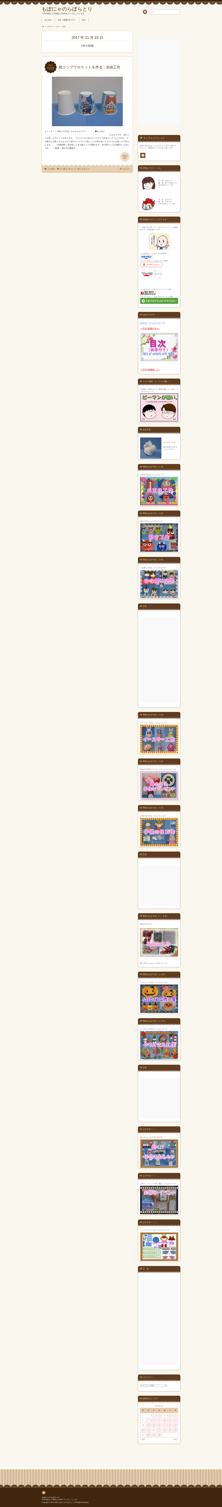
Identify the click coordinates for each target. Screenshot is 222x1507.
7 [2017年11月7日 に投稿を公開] (148, 1420)
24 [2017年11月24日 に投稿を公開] (165, 1430)
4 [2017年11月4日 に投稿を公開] (169, 1415)
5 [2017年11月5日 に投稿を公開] (175, 1415)
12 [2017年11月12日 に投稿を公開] (175, 1420)
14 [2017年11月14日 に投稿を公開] (148, 1425)
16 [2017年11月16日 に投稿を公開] (159, 1425)
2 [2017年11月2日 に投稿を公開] (159, 1415)
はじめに (48, 20)
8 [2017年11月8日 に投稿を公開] (153, 1420)
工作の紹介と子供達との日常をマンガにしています (59, 1499)
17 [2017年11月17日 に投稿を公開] (165, 1425)
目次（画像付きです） (67, 20)
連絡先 (145, 12)
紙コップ (72, 169)
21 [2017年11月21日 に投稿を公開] (148, 1430)
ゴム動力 (51, 169)
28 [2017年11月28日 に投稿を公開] (148, 1435)
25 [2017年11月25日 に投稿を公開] (170, 1430)
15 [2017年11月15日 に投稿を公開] (154, 1425)
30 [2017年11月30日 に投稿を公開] (159, 1435)
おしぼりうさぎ (169, 442)
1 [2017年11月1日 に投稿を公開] (153, 1415)
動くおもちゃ (83, 169)
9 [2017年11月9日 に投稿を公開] (159, 1420)
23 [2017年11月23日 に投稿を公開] (159, 1430)
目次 (84, 20)
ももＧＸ (126, 169)
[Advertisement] (159, 81)
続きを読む (125, 157)
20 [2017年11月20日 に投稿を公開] (143, 1430)
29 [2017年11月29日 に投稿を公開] (154, 1435)
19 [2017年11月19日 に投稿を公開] (175, 1425)
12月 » (175, 1439)
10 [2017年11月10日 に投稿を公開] (165, 1420)
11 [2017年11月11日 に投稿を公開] (170, 1420)
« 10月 (142, 1439)
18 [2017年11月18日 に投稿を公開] (170, 1425)
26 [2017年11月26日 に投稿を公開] (175, 1430)
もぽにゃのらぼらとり (51, 1497)
